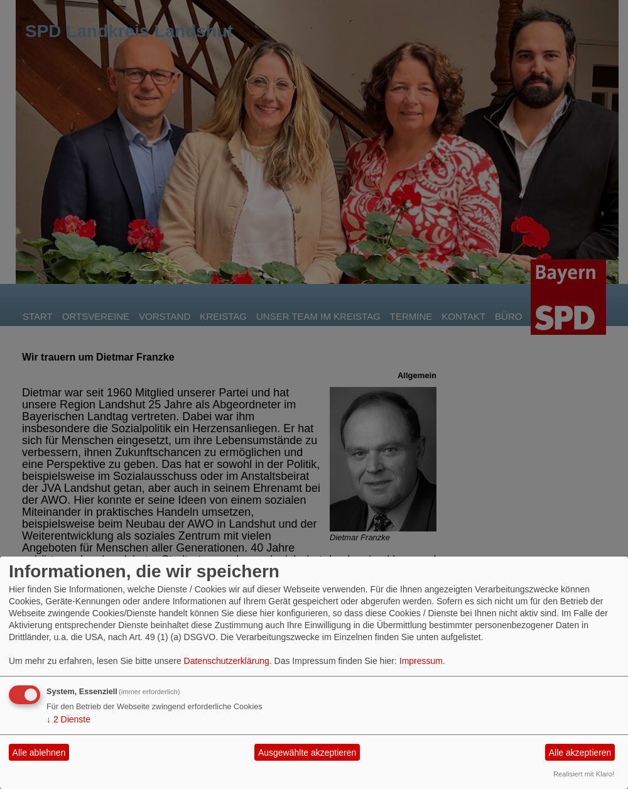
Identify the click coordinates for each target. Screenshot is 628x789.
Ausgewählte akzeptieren (307, 753)
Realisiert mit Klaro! (583, 774)
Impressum (421, 661)
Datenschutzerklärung (226, 661)
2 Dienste (68, 719)
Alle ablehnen (39, 753)
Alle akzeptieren (580, 753)
